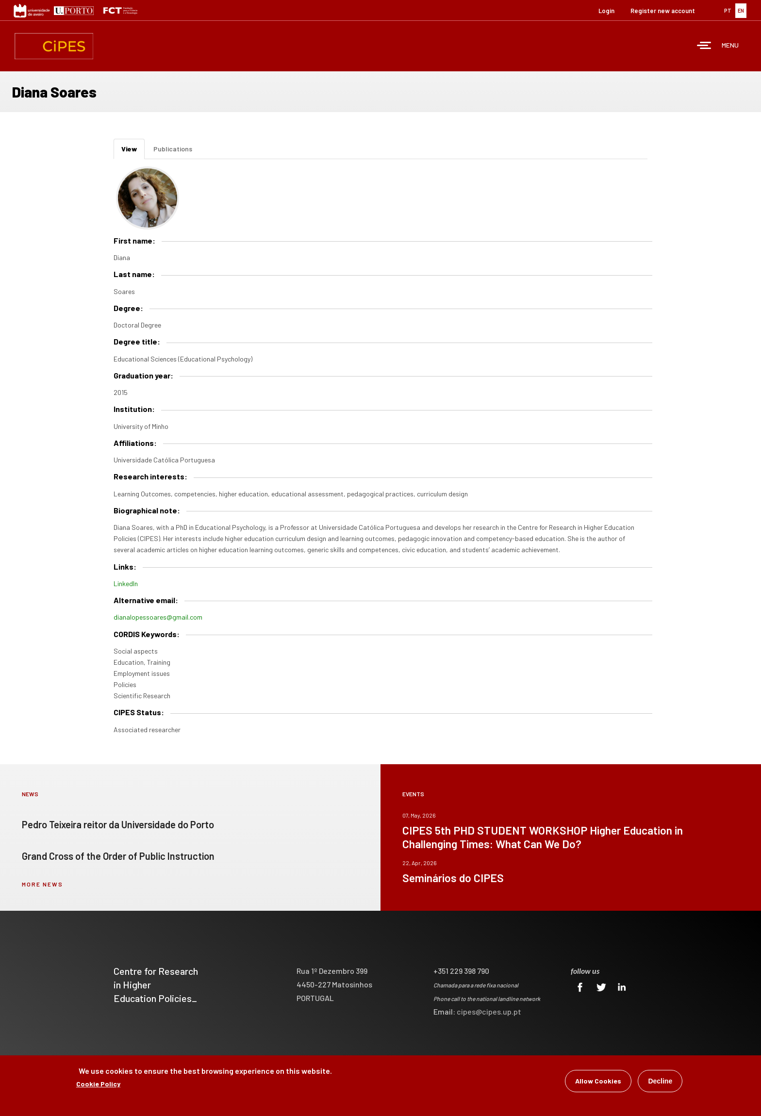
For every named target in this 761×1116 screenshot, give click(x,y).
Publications (172, 149)
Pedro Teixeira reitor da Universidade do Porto (118, 824)
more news (42, 884)
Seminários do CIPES (453, 878)
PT (727, 10)
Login (606, 11)
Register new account (662, 11)
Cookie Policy (98, 1085)
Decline (660, 1082)
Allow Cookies (598, 1082)
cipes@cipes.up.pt (489, 1011)
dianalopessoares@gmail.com (158, 617)
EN (741, 10)
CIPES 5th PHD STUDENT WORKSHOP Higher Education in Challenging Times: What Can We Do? (542, 837)
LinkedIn (126, 583)
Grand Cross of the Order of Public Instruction (118, 856)
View (133, 151)
